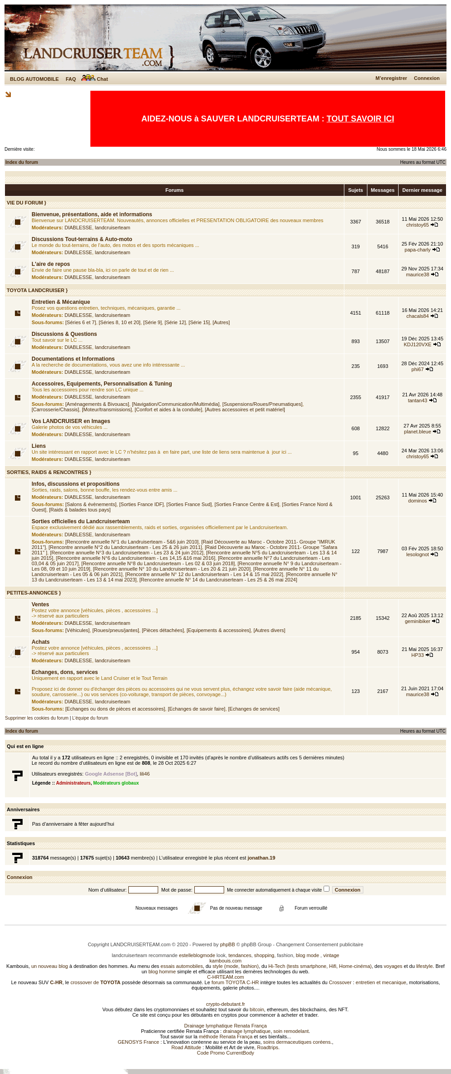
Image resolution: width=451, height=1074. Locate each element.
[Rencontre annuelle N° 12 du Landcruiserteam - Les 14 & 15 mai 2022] (204, 574)
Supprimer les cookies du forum (37, 718)
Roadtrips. (268, 1047)
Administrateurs (73, 783)
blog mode (307, 955)
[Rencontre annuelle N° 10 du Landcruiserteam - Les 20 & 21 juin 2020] (172, 569)
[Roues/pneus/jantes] (116, 630)
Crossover (340, 982)
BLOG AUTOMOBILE (34, 79)
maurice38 (417, 274)
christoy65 (417, 225)
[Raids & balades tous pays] (80, 509)
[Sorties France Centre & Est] (247, 504)
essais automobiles (181, 966)
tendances (239, 955)
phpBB (227, 944)
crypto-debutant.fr (225, 1004)
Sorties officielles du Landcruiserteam (81, 521)
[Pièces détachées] (163, 630)
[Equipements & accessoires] (219, 630)
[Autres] (221, 322)
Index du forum (21, 162)
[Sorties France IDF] (141, 504)
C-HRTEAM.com (225, 977)
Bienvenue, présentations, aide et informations (92, 214)
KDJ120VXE (418, 344)
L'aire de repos (51, 264)
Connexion (427, 78)
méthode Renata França (226, 1036)
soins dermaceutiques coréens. (297, 1042)
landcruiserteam (112, 227)
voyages (393, 966)
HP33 (417, 655)
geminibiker (417, 621)
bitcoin (257, 1009)
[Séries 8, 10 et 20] (120, 322)
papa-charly (417, 249)
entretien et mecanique (381, 982)
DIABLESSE (78, 227)
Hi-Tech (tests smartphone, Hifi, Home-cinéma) (320, 966)
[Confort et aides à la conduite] (168, 409)
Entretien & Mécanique (61, 302)
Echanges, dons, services (65, 672)
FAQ (71, 79)
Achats (41, 642)
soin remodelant (291, 1031)
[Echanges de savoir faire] (196, 708)
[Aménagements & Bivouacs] (97, 404)
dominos (417, 500)
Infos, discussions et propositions (76, 484)
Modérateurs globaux (116, 783)
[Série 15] (199, 322)
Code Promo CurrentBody (225, 1052)
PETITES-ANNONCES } (34, 592)
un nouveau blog (49, 966)
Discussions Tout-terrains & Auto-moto (82, 239)
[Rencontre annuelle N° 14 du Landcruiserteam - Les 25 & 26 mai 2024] (218, 579)
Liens (39, 446)
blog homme (162, 971)
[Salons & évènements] (91, 504)
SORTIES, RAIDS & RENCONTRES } (49, 472)
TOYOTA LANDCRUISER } (37, 290)
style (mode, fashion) (235, 966)
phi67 (418, 369)
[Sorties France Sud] (188, 504)
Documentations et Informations (73, 359)
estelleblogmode (197, 955)
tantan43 (418, 400)
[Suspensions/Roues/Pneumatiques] (262, 404)
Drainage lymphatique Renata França (225, 1025)
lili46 (145, 773)
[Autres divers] (269, 630)
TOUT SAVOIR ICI (360, 118)
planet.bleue (417, 431)
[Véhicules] (78, 630)
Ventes (40, 604)
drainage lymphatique (246, 1031)
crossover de (95, 982)
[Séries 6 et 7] (81, 322)
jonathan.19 (261, 857)
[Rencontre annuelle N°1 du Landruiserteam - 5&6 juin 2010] (132, 541)
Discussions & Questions (64, 334)
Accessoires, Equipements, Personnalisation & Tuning (102, 384)
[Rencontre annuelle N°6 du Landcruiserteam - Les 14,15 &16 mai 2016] (135, 558)
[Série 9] (152, 322)
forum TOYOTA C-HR (235, 982)
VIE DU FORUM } (26, 202)
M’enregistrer (391, 78)
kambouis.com (226, 960)
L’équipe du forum (90, 718)
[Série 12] (175, 322)
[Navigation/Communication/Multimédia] (176, 404)
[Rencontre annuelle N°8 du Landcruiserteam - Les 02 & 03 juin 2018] (158, 563)
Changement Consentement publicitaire (319, 944)
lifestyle (424, 966)
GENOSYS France (138, 1042)
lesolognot (417, 554)
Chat (94, 79)
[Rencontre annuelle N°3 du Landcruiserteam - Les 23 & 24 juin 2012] (127, 552)
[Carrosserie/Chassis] (55, 409)
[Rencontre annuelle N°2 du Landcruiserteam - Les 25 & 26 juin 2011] (125, 547)
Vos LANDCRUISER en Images (71, 421)
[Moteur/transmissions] (107, 409)
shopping (264, 955)
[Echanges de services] (254, 708)
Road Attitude (186, 1047)
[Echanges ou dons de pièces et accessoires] (115, 708)
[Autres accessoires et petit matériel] (245, 409)
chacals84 (417, 316)
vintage (331, 955)
